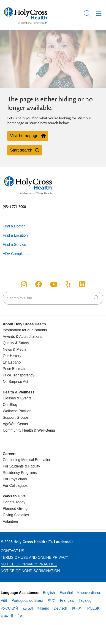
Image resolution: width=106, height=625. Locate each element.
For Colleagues (15, 485)
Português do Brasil (27, 600)
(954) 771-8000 (14, 206)
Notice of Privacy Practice (29, 564)
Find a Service (14, 245)
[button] (99, 12)
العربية (28, 608)
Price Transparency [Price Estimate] (18, 375)
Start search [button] (24, 150)
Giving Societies (16, 515)
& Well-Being (44, 430)
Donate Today (14, 502)
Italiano (43, 608)
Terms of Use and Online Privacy (34, 557)
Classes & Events (17, 398)
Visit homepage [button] (27, 135)
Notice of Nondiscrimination (30, 571)
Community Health (18, 430)
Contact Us (12, 551)
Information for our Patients (25, 330)
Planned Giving (15, 508)
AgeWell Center (15, 424)
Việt (4, 600)
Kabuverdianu (88, 593)
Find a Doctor (14, 226)
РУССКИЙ (9, 608)
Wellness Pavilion (17, 411)
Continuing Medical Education (27, 460)
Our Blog (10, 405)
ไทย (21, 616)
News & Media (14, 349)
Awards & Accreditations (22, 336)
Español (66, 593)
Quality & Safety (16, 343)
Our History (12, 356)
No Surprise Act (15, 382)
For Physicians (15, 479)
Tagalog (85, 600)
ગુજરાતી (7, 616)
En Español (12, 362)
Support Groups (16, 417)
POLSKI (94, 608)
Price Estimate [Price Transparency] (14, 369)
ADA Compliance (16, 254)
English (49, 593)
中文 (51, 600)
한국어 (77, 608)
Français (67, 600)
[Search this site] (53, 298)
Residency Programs (20, 473)
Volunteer (10, 521)
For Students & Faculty (21, 466)
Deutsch (60, 608)
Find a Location (15, 235)
